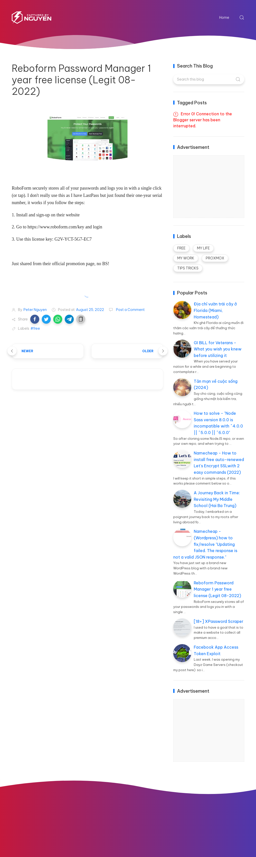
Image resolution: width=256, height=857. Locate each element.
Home (224, 17)
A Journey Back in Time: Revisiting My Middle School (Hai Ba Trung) (217, 499)
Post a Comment (130, 309)
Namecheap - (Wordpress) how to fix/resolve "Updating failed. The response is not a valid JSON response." (205, 544)
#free (35, 328)
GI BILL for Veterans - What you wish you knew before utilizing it (218, 349)
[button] (34, 319)
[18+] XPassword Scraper (218, 621)
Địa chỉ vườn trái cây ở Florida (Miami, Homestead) (215, 310)
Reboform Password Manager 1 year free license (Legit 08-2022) (217, 589)
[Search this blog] (208, 79)
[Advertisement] (211, 187)
